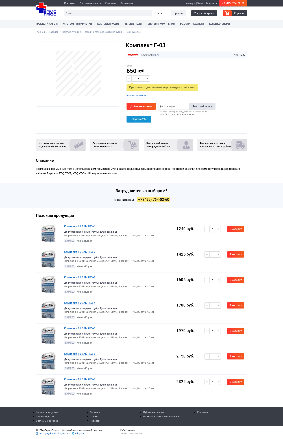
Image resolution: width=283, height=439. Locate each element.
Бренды (178, 13)
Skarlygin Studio (131, 433)
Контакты (69, 3)
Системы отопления (161, 23)
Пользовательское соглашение (161, 416)
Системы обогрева (47, 420)
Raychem (139, 54)
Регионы (95, 412)
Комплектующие (108, 23)
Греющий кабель (47, 23)
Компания (110, 3)
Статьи (93, 416)
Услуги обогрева (204, 13)
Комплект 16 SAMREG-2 (79, 252)
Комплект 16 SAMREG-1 (79, 226)
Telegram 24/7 (138, 119)
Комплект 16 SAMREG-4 (79, 303)
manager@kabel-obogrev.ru (52, 433)
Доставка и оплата (90, 3)
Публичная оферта (153, 412)
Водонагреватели (192, 23)
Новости (94, 420)
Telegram (78, 433)
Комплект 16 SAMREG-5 (79, 328)
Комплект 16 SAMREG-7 (79, 379)
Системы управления (77, 23)
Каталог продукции (47, 412)
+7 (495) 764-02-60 (233, 3)
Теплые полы (133, 23)
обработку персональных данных (177, 114)
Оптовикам (126, 3)
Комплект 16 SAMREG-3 (79, 277)
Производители (45, 416)
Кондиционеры (219, 23)
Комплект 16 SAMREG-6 (79, 354)
